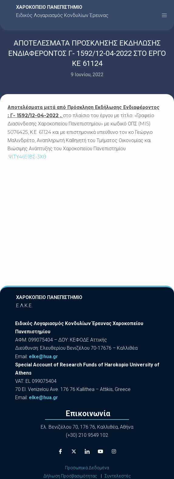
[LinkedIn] (87, 451)
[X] (73, 451)
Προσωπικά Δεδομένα (87, 467)
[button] (164, 15)
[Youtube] (100, 451)
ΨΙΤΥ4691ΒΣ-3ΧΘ (27, 157)
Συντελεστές (117, 476)
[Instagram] (113, 451)
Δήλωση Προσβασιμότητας (70, 476)
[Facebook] (60, 451)
